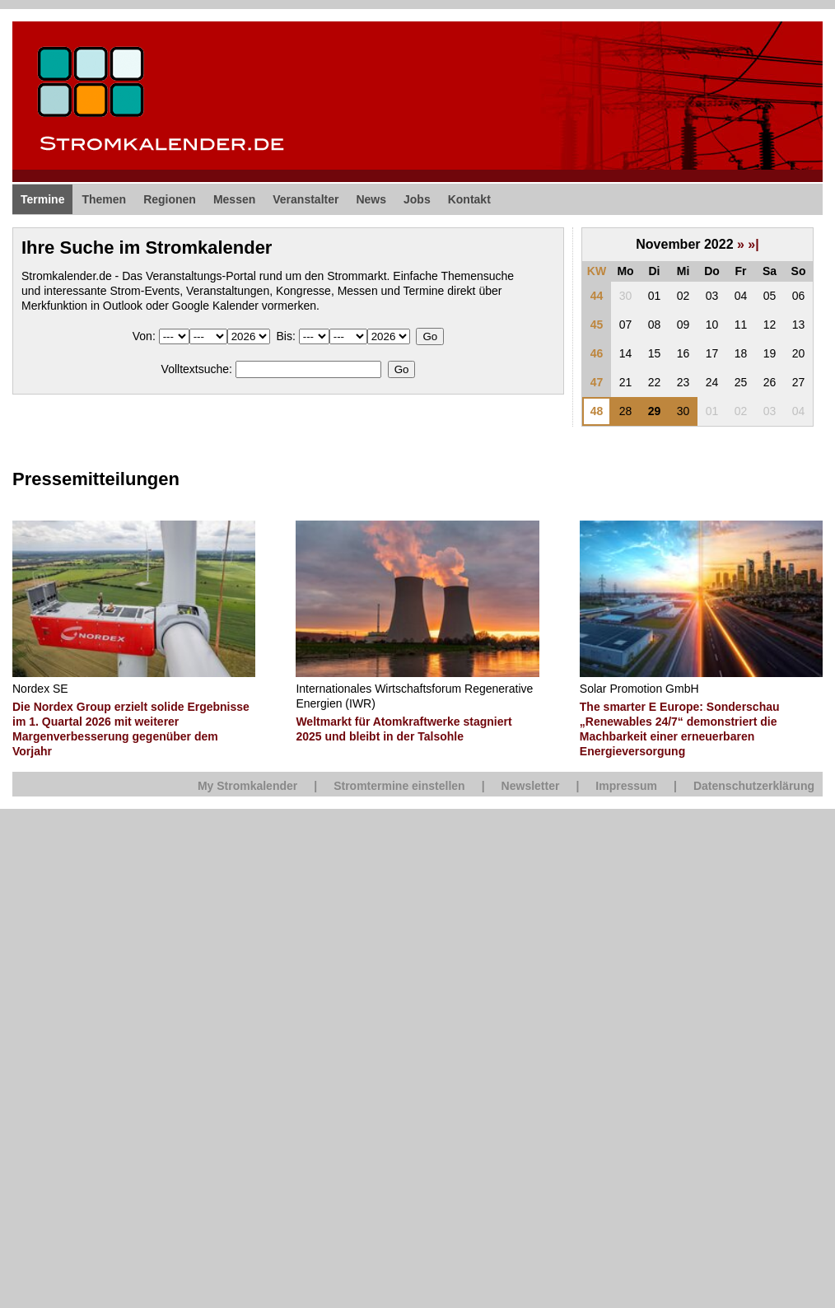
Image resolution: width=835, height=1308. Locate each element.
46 (597, 353)
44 (597, 295)
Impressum (626, 785)
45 (597, 324)
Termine (42, 199)
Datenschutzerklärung (753, 785)
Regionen (169, 199)
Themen (104, 199)
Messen (234, 199)
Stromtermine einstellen (399, 785)
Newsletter (530, 785)
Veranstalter (305, 199)
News (371, 199)
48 (597, 411)
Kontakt (469, 199)
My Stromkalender (247, 785)
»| (753, 244)
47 (597, 382)
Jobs (417, 199)
